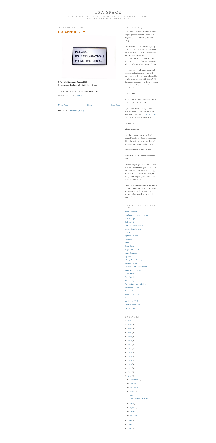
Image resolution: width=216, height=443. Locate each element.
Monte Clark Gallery (133, 270)
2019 (130, 340)
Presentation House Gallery (135, 284)
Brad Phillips (130, 218)
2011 (130, 372)
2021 (130, 332)
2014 (130, 360)
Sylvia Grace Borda (132, 304)
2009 (130, 420)
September (134, 387)
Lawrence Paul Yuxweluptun (136, 267)
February (134, 415)
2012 (130, 368)
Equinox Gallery (131, 236)
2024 (130, 321)
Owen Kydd (129, 273)
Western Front (130, 308)
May (132, 403)
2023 (130, 325)
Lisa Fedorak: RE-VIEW (72, 31)
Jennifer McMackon (132, 263)
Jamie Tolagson (131, 253)
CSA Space (108, 12)
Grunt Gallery (130, 246)
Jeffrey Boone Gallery (133, 260)
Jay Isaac (128, 256)
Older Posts (115, 105)
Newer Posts (63, 105)
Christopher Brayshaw (133, 229)
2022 (130, 329)
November (134, 379)
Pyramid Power (131, 291)
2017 (130, 348)
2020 (130, 336)
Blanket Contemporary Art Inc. (137, 215)
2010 (130, 376)
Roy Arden (129, 298)
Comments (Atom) (76, 110)
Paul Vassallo (130, 277)
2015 (130, 356)
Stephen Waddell (131, 301)
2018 (130, 344)
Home (89, 105)
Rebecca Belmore (132, 294)
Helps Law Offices (132, 249)
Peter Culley (129, 280)
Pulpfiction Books (148, 114)
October (133, 383)
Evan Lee (128, 239)
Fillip (127, 242)
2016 (130, 352)
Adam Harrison (131, 211)
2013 (130, 364)
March (133, 411)
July (132, 395)
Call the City (130, 222)
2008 (130, 424)
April (132, 407)
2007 (130, 428)
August (133, 391)
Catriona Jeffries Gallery (134, 225)
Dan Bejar (129, 232)
